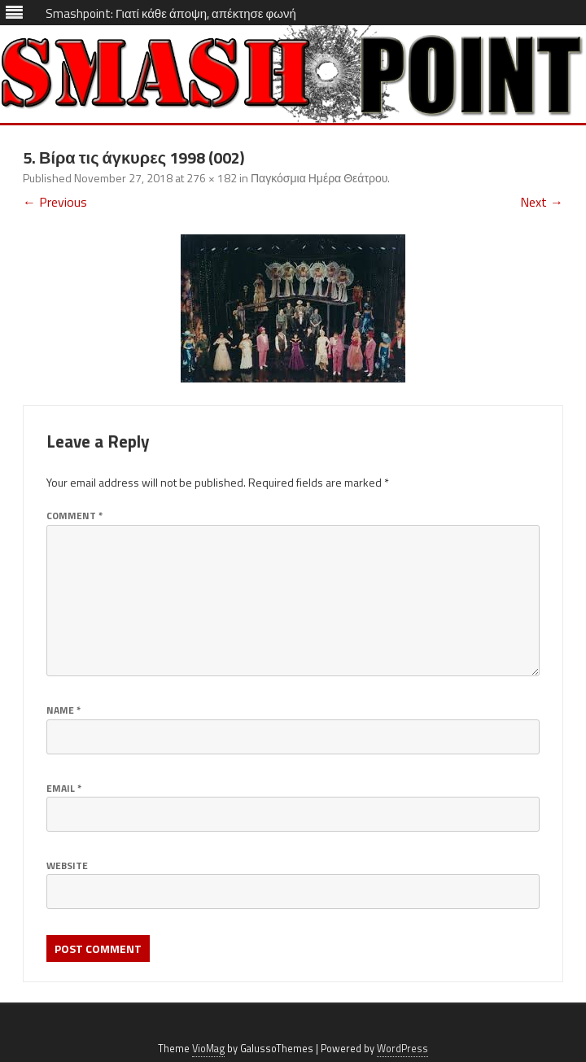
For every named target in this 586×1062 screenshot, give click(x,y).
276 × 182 (211, 177)
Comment (74, 515)
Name (63, 710)
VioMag (208, 1048)
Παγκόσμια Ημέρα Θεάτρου (319, 177)
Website (67, 865)
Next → (541, 202)
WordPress (402, 1048)
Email (63, 788)
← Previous (55, 202)
